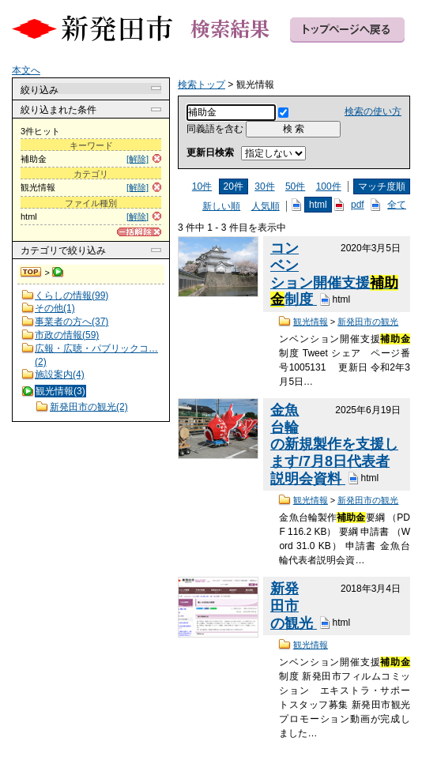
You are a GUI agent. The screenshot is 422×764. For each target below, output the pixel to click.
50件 (295, 186)
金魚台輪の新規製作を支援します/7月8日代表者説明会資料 (334, 444)
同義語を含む (215, 128)
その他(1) (55, 308)
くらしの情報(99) (71, 295)
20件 (233, 186)
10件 (202, 186)
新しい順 (221, 206)
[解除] (137, 159)
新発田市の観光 (367, 321)
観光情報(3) (60, 391)
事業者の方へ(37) (71, 321)
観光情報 (310, 321)
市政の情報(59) (67, 335)
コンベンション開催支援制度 (334, 273)
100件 (328, 186)
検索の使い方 (373, 111)
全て (396, 204)
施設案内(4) (60, 374)
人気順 (265, 206)
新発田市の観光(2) (89, 406)
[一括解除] (139, 232)
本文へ (26, 70)
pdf (357, 204)
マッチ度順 (381, 186)
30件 (264, 186)
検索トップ (32, 272)
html (318, 204)
